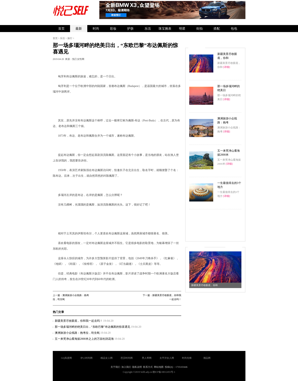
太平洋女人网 (167, 358)
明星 (182, 28)
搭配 (217, 28)
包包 (234, 28)
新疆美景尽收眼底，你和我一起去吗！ (79, 320)
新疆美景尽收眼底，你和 (227, 55)
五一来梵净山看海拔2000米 (228, 152)
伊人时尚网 (86, 358)
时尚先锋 (187, 358)
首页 (61, 28)
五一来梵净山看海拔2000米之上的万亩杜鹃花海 (85, 338)
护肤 (130, 28)
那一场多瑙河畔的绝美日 (228, 88)
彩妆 (113, 28)
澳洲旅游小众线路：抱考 (227, 120)
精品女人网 (107, 358)
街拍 (199, 28)
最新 (78, 28)
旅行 (69, 38)
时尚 (96, 28)
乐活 (147, 28)
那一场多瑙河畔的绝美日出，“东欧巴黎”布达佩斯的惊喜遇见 (93, 326)
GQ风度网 (66, 358)
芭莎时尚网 (127, 358)
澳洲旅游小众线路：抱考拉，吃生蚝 (78, 332)
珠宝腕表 (165, 28)
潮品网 (207, 358)
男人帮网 (147, 358)
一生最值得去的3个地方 (229, 184)
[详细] (226, 67)
